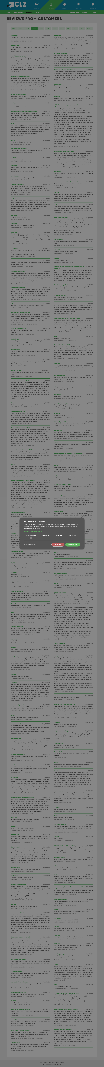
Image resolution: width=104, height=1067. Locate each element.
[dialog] (52, 533)
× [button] (81, 519)
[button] (52, 531)
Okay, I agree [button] (72, 544)
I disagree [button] (58, 544)
